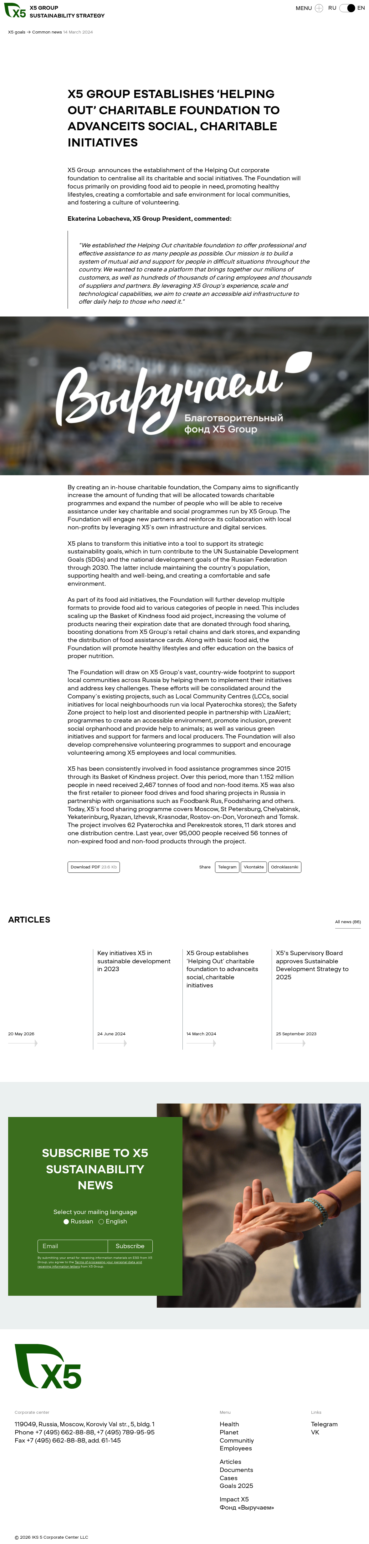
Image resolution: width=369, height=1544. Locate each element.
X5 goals (16, 32)
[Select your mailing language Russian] (78, 1221)
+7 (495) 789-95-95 (126, 1432)
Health (229, 1424)
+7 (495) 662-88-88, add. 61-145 (74, 1440)
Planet (229, 1432)
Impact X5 (234, 1499)
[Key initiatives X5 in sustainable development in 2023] (134, 1043)
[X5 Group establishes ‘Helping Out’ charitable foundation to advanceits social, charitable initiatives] (224, 1043)
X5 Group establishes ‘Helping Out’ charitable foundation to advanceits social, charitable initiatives (222, 969)
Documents (236, 1470)
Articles (230, 1461)
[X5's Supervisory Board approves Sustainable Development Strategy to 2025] (313, 1043)
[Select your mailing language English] (113, 1221)
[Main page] (48, 1366)
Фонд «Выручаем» (247, 1507)
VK (315, 1432)
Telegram (324, 1424)
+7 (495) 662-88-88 (64, 1432)
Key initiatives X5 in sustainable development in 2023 (134, 961)
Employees (236, 1448)
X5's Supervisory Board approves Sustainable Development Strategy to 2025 (312, 965)
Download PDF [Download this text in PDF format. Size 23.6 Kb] (94, 867)
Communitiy (237, 1440)
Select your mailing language (95, 1212)
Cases (229, 1478)
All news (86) (348, 921)
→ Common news (44, 32)
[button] (342, 12)
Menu (305, 12)
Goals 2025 (236, 1486)
